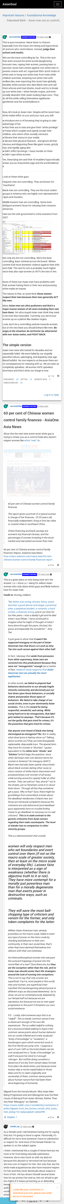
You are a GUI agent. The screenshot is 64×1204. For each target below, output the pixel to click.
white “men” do (32, 410)
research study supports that (31, 591)
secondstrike (15, 37)
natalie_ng (14, 1045)
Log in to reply (51, 364)
